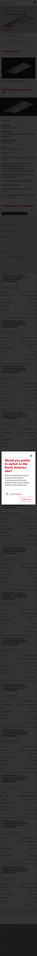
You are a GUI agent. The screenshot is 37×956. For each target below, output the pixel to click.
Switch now (26, 499)
